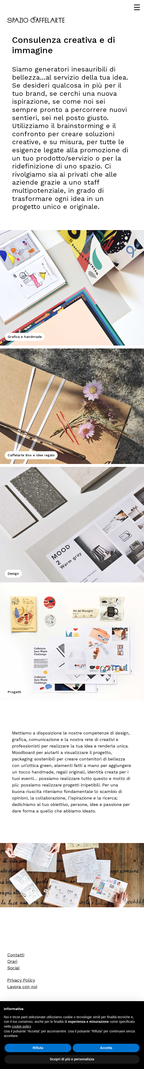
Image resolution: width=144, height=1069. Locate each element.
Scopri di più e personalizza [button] (72, 1059)
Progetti (14, 692)
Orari (12, 961)
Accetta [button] (106, 1048)
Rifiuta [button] (38, 1048)
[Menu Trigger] (137, 7)
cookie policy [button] (21, 1026)
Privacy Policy (21, 980)
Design (13, 573)
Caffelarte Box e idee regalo (31, 455)
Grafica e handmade (25, 337)
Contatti (15, 954)
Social (13, 967)
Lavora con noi (22, 986)
